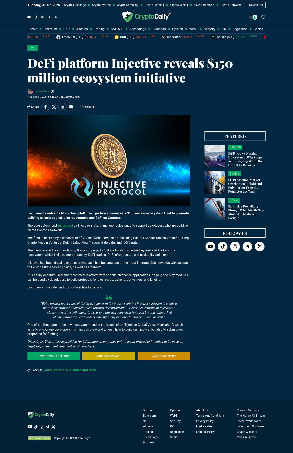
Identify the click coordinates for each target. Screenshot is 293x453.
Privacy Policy (205, 421)
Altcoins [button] (82, 29)
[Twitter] (55, 17)
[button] (263, 17)
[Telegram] (49, 17)
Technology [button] (138, 29)
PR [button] (224, 29)
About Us (202, 410)
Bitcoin (147, 410)
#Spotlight (62, 370)
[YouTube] (29, 17)
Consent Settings (248, 410)
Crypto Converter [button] (232, 5)
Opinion (175, 410)
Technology (150, 437)
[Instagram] (42, 17)
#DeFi (48, 370)
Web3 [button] (193, 29)
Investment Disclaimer (54, 356)
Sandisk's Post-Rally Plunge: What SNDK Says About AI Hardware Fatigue (246, 212)
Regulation (177, 431)
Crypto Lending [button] (154, 5)
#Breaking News (84, 370)
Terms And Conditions (210, 415)
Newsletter (256, 5)
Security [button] (209, 29)
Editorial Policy (205, 431)
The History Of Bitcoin (251, 415)
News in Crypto (246, 437)
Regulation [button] (239, 29)
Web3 (173, 415)
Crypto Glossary (247, 431)
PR (172, 426)
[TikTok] (36, 17)
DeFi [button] (66, 29)
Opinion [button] (177, 29)
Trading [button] (99, 29)
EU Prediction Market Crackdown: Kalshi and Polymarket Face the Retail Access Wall (245, 185)
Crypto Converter (164, 356)
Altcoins (148, 426)
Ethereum (149, 415)
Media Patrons (205, 426)
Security (175, 421)
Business (149, 442)
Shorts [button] (258, 29)
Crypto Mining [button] (179, 5)
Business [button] (159, 29)
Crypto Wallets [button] (101, 5)
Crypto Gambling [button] (127, 5)
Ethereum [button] (50, 29)
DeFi (32, 48)
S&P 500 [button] (117, 29)
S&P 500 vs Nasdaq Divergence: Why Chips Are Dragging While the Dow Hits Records (245, 159)
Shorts (174, 437)
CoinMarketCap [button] (204, 5)
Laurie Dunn (42, 91)
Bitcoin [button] (32, 29)
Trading (148, 431)
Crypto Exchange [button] (75, 5)
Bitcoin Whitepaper (249, 421)
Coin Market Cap (108, 356)
